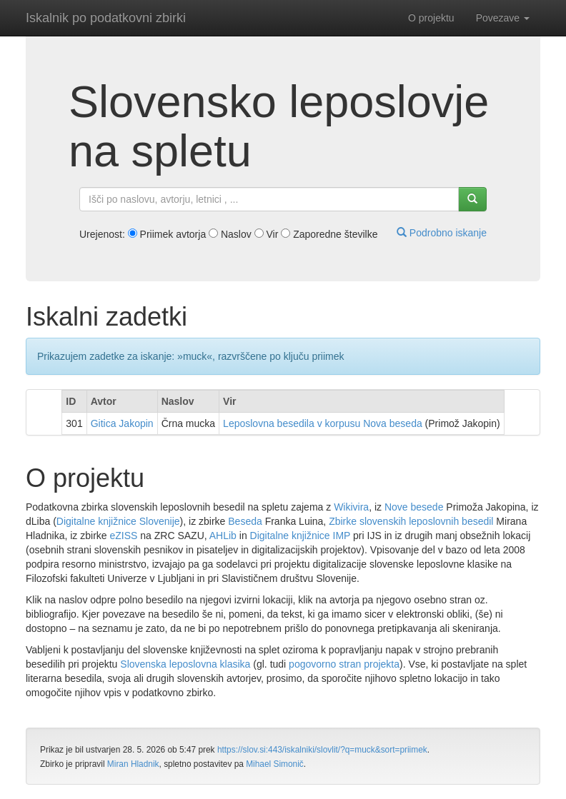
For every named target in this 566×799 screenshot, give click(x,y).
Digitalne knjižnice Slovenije (118, 521)
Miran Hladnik (133, 764)
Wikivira (351, 507)
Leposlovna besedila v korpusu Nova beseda (322, 423)
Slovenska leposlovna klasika (185, 664)
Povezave (503, 18)
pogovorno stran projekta (344, 664)
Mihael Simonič (275, 764)
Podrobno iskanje (442, 232)
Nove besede (414, 507)
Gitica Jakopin (122, 423)
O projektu (431, 18)
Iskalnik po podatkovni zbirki (106, 18)
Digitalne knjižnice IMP (300, 535)
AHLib (223, 535)
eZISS (124, 535)
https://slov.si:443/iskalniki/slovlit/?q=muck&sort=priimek (322, 750)
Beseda (245, 521)
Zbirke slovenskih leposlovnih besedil (411, 521)
